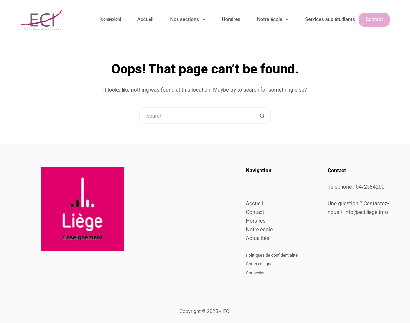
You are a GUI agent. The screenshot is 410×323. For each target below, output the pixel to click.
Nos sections (189, 20)
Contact (374, 19)
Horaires (231, 19)
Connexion (256, 272)
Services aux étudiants (334, 20)
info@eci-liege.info (366, 212)
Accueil (145, 19)
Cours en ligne (259, 263)
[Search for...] (197, 115)
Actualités (257, 238)
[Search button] (263, 115)
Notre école (274, 20)
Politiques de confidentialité (272, 255)
